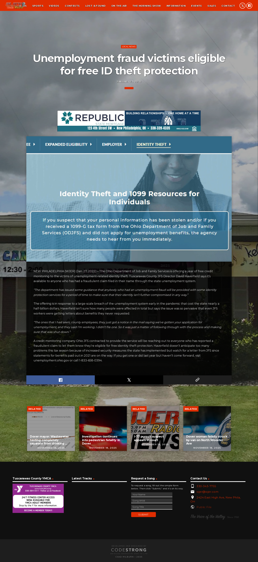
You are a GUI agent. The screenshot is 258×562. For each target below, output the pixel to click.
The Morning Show (146, 5)
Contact (228, 5)
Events (196, 5)
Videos (54, 5)
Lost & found (95, 5)
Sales (211, 5)
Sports (37, 5)
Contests (72, 5)
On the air (119, 5)
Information (176, 5)
